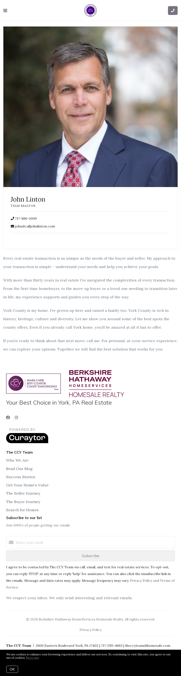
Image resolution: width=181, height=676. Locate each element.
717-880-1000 (26, 218)
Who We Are (17, 460)
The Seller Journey (23, 493)
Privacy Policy (91, 630)
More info (32, 658)
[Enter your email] (94, 542)
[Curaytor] (27, 442)
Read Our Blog (19, 468)
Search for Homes (22, 509)
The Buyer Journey (23, 501)
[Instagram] (16, 417)
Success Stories (20, 476)
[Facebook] (8, 417)
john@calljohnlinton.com (35, 226)
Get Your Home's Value (27, 485)
